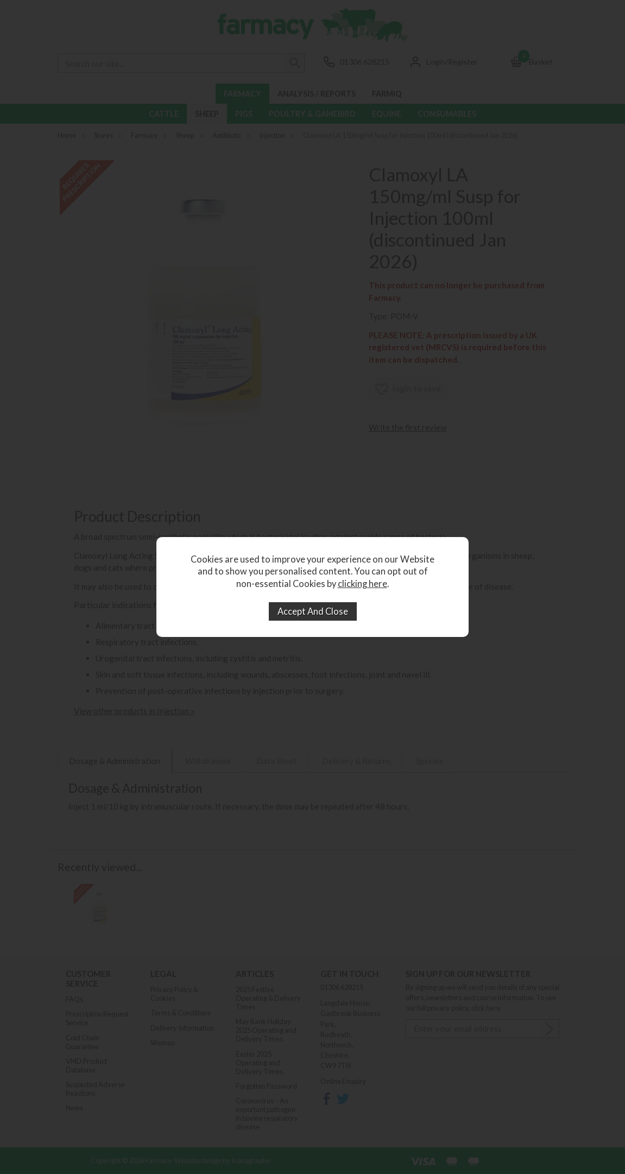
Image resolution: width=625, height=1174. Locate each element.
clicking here (362, 583)
